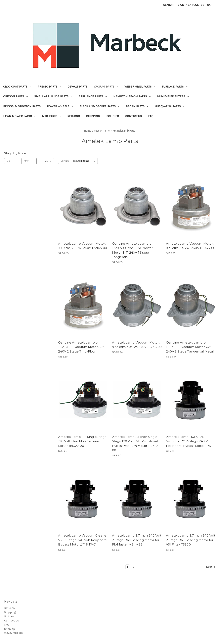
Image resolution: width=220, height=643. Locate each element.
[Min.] (11, 161)
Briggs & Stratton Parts (22, 106)
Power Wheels (60, 106)
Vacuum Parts (106, 86)
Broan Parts (137, 106)
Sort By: (65, 160)
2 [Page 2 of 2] (134, 566)
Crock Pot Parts (17, 86)
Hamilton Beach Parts (132, 96)
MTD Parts (51, 116)
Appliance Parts (93, 96)
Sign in (182, 5)
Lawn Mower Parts (19, 116)
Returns (73, 116)
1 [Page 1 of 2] (127, 566)
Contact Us (133, 116)
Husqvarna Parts (170, 106)
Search (168, 5)
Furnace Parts (175, 86)
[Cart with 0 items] (210, 5)
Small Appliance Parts (53, 96)
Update (46, 161)
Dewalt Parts (77, 86)
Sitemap (9, 629)
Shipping (93, 116)
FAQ (150, 116)
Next (211, 567)
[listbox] (84, 161)
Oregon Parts (15, 96)
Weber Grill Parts (139, 86)
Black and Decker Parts (99, 106)
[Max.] (29, 161)
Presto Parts (49, 86)
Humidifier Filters (173, 96)
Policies (112, 116)
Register (198, 5)
